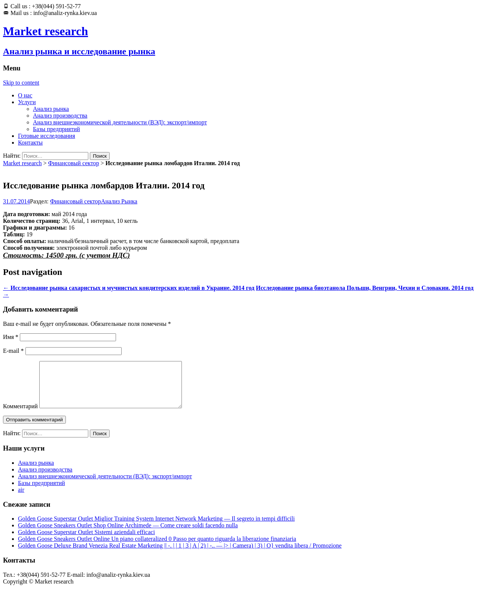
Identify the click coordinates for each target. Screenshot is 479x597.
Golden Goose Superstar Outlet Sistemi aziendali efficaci (86, 541)
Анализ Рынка (119, 201)
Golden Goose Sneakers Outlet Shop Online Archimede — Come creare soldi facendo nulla (128, 534)
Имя (10, 337)
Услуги (27, 102)
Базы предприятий (56, 129)
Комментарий (20, 415)
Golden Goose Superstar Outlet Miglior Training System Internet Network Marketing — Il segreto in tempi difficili (156, 527)
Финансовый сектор (73, 163)
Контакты (30, 142)
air (21, 499)
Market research (22, 163)
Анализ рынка (51, 109)
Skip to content (21, 82)
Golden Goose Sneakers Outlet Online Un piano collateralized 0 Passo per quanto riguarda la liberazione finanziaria (157, 548)
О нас (25, 95)
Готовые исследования (46, 136)
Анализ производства (60, 115)
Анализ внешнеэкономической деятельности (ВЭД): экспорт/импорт (120, 122)
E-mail (13, 351)
